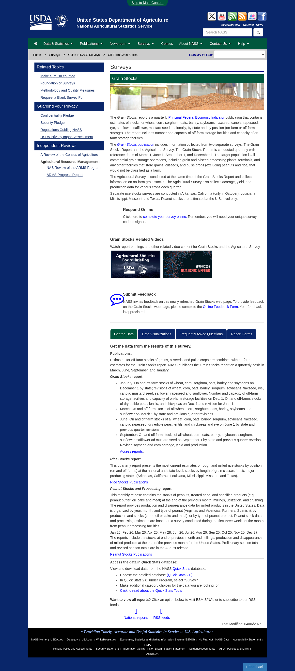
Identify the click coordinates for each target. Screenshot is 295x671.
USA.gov (87, 639)
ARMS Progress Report (65, 175)
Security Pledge (53, 123)
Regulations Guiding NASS (61, 130)
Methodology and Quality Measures (68, 90)
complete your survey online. (165, 217)
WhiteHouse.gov (106, 639)
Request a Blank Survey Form (64, 97)
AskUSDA (152, 653)
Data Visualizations (156, 334)
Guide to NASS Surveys (84, 55)
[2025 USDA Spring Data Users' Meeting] (187, 264)
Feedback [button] (255, 667)
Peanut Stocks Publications (131, 554)
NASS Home (39, 639)
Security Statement (107, 648)
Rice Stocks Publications (129, 482)
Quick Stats (181, 569)
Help (243, 44)
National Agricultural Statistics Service (114, 26)
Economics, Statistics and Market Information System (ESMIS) (157, 639)
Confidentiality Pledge (57, 115)
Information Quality (134, 648)
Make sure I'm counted (58, 76)
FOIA (147, 644)
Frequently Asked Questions (201, 334)
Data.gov (72, 639)
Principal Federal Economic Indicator (196, 117)
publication (135, 144)
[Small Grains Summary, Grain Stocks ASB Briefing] (136, 264)
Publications (91, 44)
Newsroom (120, 44)
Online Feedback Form (220, 307)
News (259, 24)
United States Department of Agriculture (122, 20)
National (248, 24)
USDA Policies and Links (234, 648)
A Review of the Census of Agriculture (69, 155)
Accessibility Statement (247, 639)
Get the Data (124, 334)
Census (167, 44)
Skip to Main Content (148, 3)
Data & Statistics (58, 44)
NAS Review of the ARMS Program (74, 168)
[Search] (258, 32)
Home (37, 55)
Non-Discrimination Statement (167, 648)
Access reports (131, 451)
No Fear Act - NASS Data (214, 639)
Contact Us (220, 44)
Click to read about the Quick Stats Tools (151, 590)
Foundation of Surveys (58, 83)
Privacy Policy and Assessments (72, 648)
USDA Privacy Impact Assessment (67, 137)
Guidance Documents (202, 648)
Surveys (146, 44)
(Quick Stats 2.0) (179, 575)
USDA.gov (56, 639)
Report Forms (241, 334)
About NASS (190, 44)
